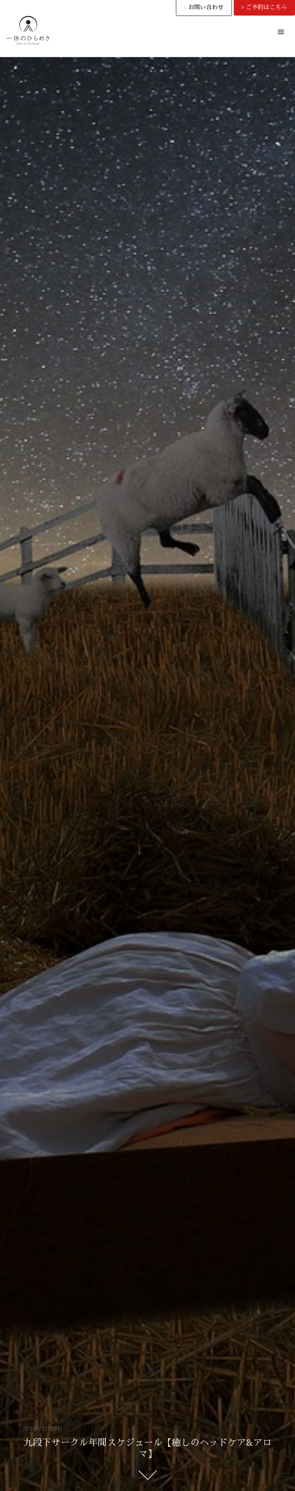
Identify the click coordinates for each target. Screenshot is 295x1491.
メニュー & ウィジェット (280, 40)
